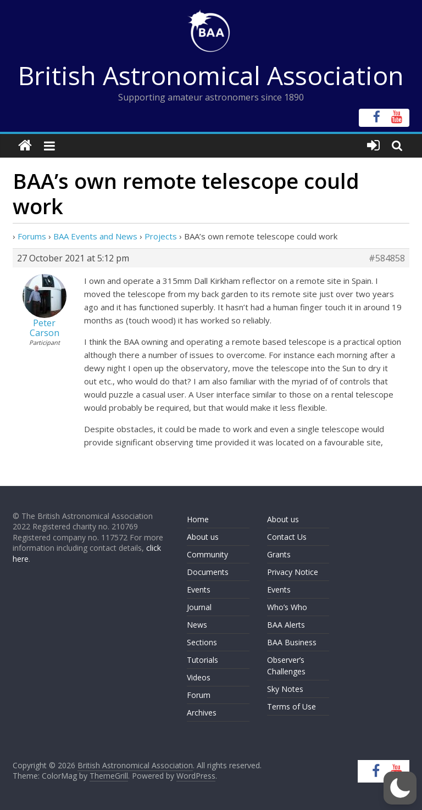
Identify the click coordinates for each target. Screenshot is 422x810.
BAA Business (291, 642)
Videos (198, 677)
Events (198, 589)
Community (207, 554)
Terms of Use (291, 706)
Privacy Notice (292, 572)
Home (198, 519)
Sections (202, 642)
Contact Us (287, 537)
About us (203, 537)
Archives (201, 712)
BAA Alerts (286, 624)
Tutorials (202, 660)
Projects (161, 236)
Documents (208, 572)
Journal (199, 607)
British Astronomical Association (211, 75)
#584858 (387, 258)
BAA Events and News (95, 236)
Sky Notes (285, 689)
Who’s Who (287, 607)
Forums (32, 236)
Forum (198, 695)
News (197, 624)
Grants (279, 554)
